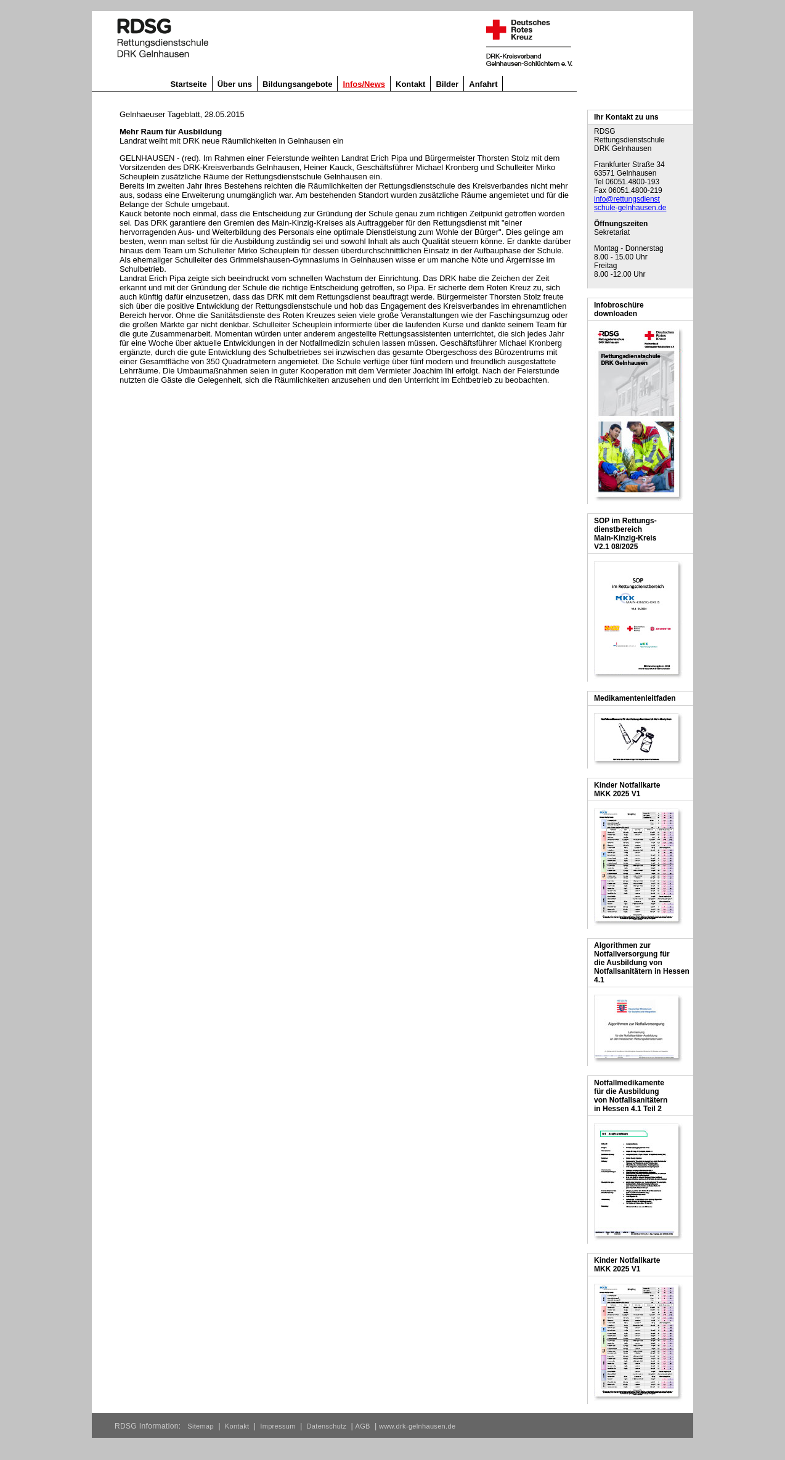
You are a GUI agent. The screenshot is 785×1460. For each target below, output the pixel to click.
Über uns (235, 84)
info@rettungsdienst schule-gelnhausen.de (630, 203)
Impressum (277, 1426)
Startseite (188, 84)
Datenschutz (327, 1426)
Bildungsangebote (297, 84)
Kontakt (410, 84)
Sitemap (200, 1426)
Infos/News (364, 84)
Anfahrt (483, 84)
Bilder (447, 84)
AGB (363, 1426)
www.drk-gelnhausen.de (417, 1426)
